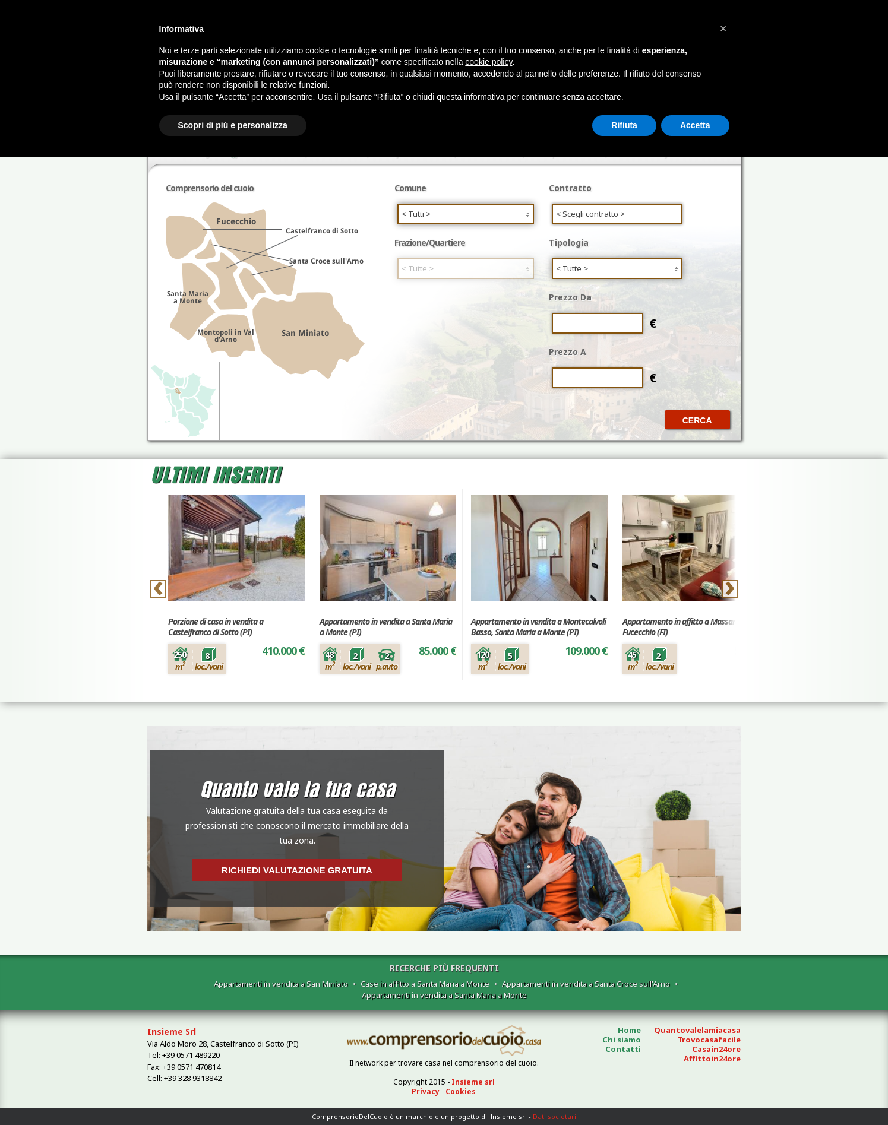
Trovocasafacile (709, 1039)
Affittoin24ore (712, 1058)
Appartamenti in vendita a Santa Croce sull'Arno (586, 983)
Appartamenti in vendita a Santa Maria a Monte (444, 995)
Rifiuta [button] (624, 125)
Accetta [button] (695, 125)
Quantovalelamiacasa (697, 1030)
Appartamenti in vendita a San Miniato (281, 983)
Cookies (460, 1091)
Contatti (623, 1049)
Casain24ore (716, 1049)
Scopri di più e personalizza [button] (232, 125)
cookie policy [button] (488, 61)
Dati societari (554, 1116)
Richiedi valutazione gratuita (297, 870)
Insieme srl (473, 1082)
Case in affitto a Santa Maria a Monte (425, 983)
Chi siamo (621, 1039)
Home (629, 1030)
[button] (723, 28)
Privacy (426, 1091)
